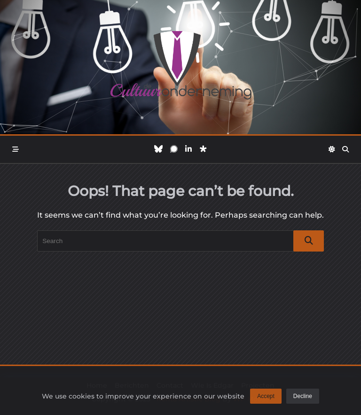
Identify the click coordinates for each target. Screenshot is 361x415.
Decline (302, 397)
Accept (266, 397)
